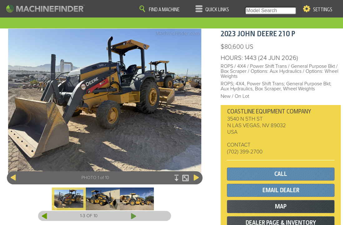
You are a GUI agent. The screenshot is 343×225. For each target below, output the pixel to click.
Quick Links (217, 9)
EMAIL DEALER (280, 190)
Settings (322, 9)
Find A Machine (164, 9)
